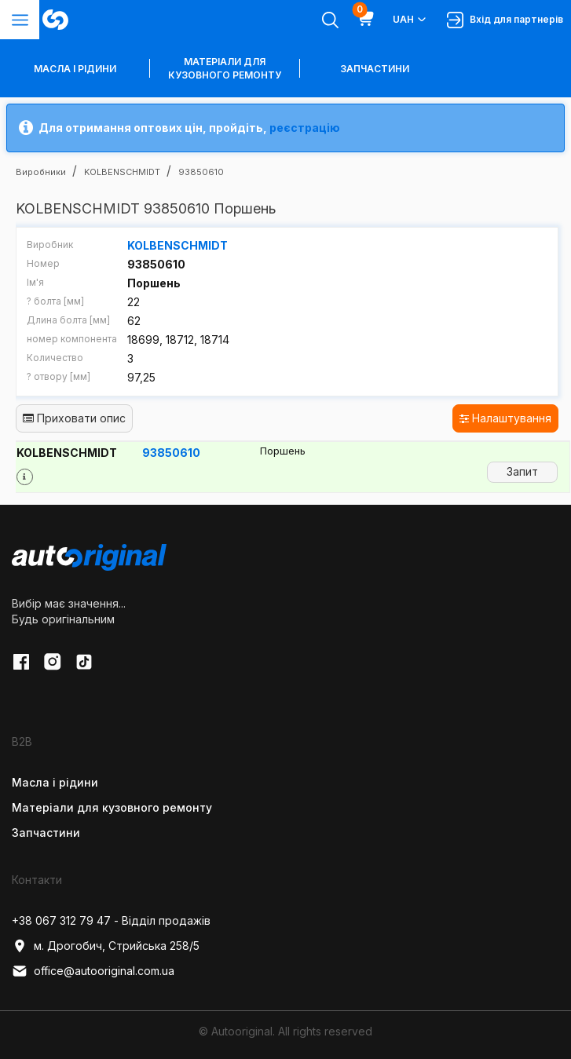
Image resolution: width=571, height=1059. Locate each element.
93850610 (171, 452)
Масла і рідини (55, 781)
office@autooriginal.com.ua (93, 970)
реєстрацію (304, 127)
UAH (410, 19)
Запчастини (374, 69)
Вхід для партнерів (505, 20)
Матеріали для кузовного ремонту (224, 68)
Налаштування (505, 418)
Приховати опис (74, 418)
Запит (522, 470)
